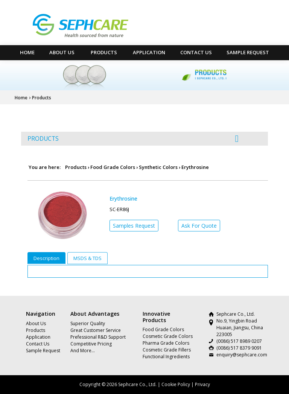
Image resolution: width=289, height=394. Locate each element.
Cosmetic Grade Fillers (167, 350)
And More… (82, 350)
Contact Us (196, 52)
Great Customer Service (95, 330)
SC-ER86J (119, 209)
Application (149, 52)
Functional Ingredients (166, 356)
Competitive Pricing (91, 344)
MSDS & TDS (87, 258)
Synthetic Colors (158, 167)
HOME (27, 52)
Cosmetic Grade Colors (168, 336)
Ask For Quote (199, 225)
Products (104, 52)
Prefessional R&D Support (98, 337)
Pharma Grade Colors (166, 343)
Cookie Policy (175, 384)
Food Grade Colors (112, 167)
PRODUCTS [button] (133, 138)
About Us (62, 52)
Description (46, 258)
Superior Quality (87, 323)
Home (21, 97)
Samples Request (134, 225)
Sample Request (248, 52)
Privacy (202, 384)
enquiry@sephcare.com (241, 354)
